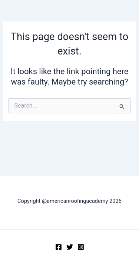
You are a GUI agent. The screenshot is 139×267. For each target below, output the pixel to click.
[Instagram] (80, 247)
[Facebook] (58, 247)
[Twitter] (69, 247)
